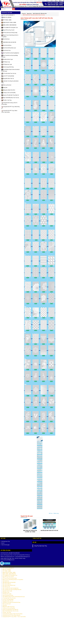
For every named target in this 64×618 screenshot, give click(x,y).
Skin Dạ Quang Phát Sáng (7, 67)
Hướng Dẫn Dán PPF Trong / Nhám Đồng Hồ (11, 615)
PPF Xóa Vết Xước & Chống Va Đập (9, 32)
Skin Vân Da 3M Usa (6, 45)
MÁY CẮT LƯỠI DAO (6, 17)
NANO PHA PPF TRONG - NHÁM (8, 22)
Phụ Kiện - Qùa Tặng (6, 100)
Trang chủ (24, 13)
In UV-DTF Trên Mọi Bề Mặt (7, 76)
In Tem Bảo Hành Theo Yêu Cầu (8, 73)
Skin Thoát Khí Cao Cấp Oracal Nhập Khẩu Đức (12, 589)
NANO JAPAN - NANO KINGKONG (8, 25)
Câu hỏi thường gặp (5, 544)
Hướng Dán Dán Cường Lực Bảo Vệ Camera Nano (12, 613)
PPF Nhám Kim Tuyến (6, 64)
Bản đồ (2, 543)
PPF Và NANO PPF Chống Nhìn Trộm (9, 27)
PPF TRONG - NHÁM (6, 19)
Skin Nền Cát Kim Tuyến (7, 59)
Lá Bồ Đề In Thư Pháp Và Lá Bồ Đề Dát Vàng (11, 602)
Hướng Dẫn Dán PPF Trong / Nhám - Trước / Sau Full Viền (14, 616)
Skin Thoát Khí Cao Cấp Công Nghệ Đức (10, 52)
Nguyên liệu (29, 13)
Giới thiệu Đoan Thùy (5, 541)
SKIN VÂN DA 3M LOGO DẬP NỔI (8, 42)
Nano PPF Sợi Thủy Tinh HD (7, 30)
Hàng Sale (4, 87)
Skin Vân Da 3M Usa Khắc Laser (8, 47)
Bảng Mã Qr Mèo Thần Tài (7, 78)
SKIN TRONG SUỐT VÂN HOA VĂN (39, 13)
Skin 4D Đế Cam (5, 39)
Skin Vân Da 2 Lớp (5, 50)
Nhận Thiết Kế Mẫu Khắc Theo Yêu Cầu (10, 97)
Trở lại (51, 513)
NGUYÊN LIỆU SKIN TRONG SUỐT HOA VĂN (49, 530)
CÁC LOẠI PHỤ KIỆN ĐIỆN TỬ (8, 15)
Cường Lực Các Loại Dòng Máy (8, 92)
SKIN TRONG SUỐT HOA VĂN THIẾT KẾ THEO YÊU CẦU (34, 14)
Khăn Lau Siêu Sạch (6, 85)
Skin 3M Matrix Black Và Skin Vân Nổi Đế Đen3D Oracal (14, 596)
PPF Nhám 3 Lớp (5, 61)
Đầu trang (56, 513)
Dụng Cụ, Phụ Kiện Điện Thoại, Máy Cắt (10, 95)
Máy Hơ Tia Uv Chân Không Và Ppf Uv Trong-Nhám (13, 579)
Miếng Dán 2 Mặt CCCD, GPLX (8, 90)
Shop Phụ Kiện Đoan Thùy (40, 546)
